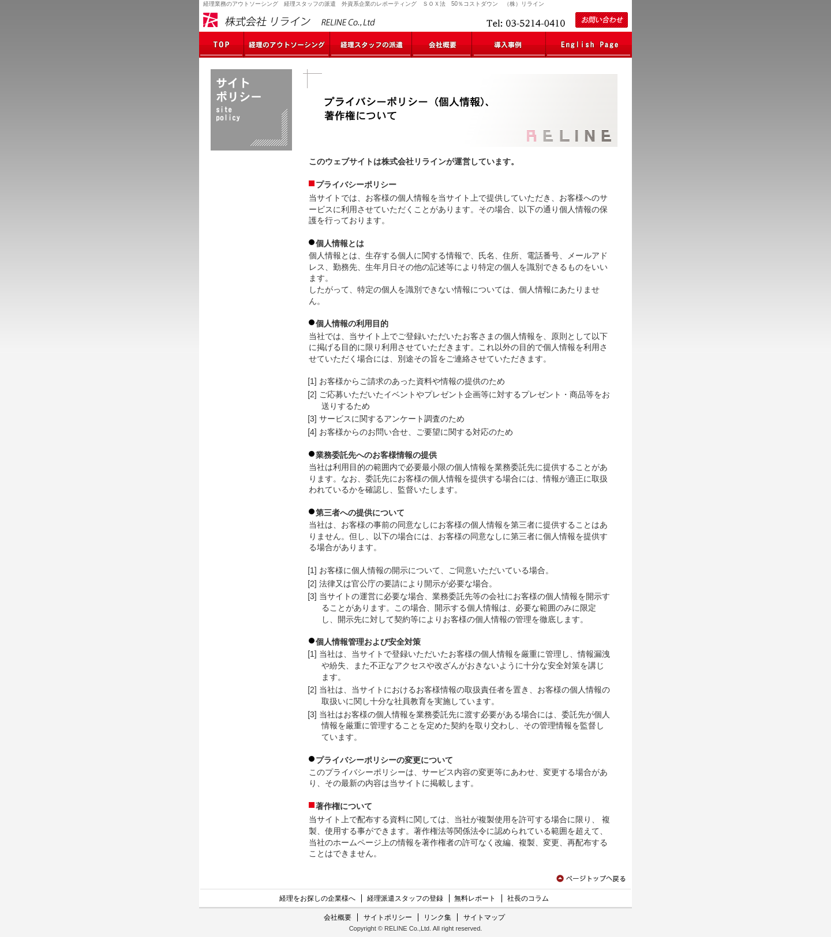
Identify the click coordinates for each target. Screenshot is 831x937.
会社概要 (337, 917)
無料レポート (475, 898)
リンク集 (437, 917)
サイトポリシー (388, 917)
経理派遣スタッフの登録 (405, 898)
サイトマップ (484, 917)
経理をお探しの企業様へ (317, 898)
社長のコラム (528, 898)
